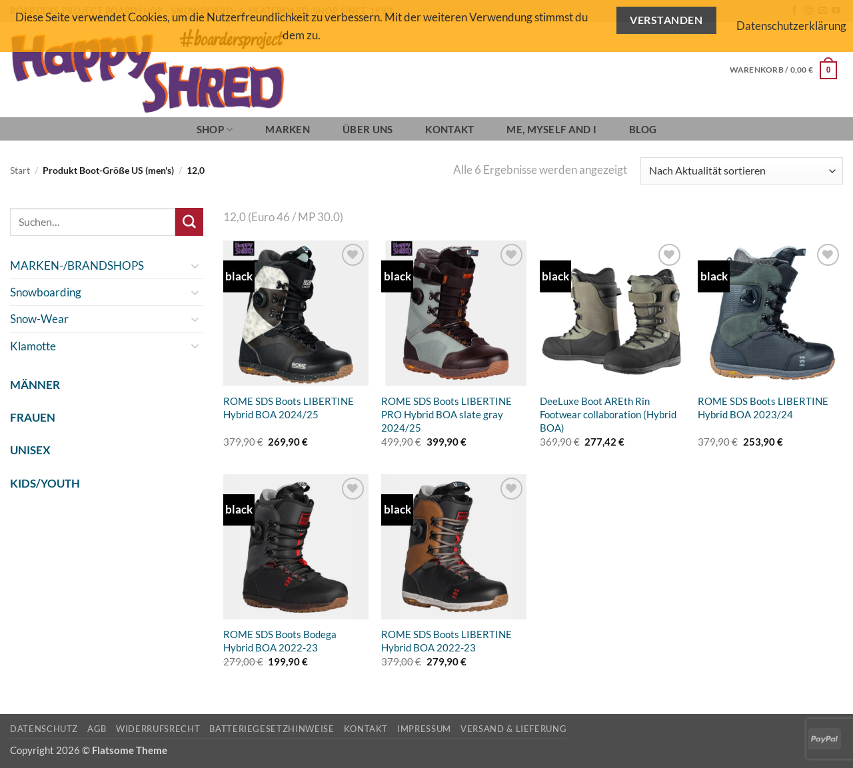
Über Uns (368, 129)
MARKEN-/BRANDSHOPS (77, 265)
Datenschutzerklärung (791, 26)
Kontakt (449, 129)
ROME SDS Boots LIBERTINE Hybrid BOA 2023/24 (763, 407)
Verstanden (666, 20)
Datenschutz (44, 728)
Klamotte (33, 346)
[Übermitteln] (189, 221)
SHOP (215, 129)
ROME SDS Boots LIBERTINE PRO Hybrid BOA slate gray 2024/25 (446, 414)
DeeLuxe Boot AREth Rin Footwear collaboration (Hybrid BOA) (608, 414)
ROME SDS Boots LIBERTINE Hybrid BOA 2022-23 (446, 640)
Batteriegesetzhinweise (271, 728)
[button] (783, 70)
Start (20, 170)
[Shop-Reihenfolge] (741, 171)
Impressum (424, 728)
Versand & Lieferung (513, 728)
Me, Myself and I (551, 129)
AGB (97, 728)
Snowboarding (45, 292)
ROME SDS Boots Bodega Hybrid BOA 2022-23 (280, 640)
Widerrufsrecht (158, 728)
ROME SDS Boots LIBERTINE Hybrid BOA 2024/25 (288, 407)
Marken (287, 129)
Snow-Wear (39, 319)
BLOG (642, 129)
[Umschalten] (195, 265)
